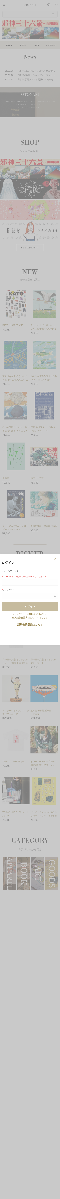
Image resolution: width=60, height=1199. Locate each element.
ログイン (30, 606)
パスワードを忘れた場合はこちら (30, 613)
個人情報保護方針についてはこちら (30, 617)
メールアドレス (10, 571)
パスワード (8, 590)
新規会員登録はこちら (30, 624)
